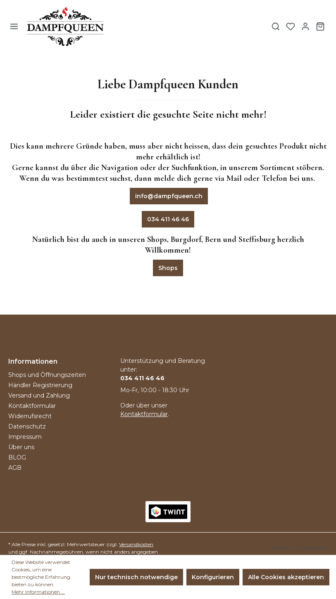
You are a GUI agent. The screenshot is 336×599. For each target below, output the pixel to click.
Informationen (32, 361)
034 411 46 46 (168, 219)
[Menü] (14, 26)
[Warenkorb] (320, 26)
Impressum (25, 436)
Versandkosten (136, 544)
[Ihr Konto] (305, 26)
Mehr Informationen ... (38, 592)
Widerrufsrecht (30, 416)
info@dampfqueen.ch (169, 196)
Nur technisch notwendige (136, 577)
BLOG (17, 457)
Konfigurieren (213, 577)
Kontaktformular (32, 406)
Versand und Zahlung (39, 395)
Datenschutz (27, 426)
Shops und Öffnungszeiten (47, 375)
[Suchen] (275, 26)
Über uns (21, 447)
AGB (14, 467)
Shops (168, 268)
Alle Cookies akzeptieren (286, 577)
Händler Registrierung (40, 385)
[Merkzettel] (290, 26)
